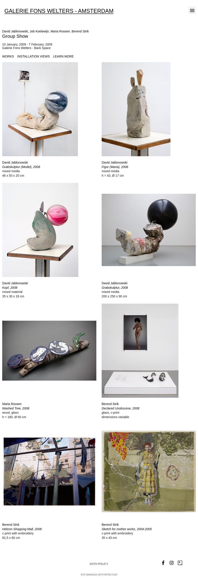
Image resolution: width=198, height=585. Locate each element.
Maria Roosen (60, 31)
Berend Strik (80, 31)
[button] (192, 10)
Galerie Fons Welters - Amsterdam (58, 11)
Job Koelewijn (39, 31)
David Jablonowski (15, 31)
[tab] (8, 56)
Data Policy (99, 563)
